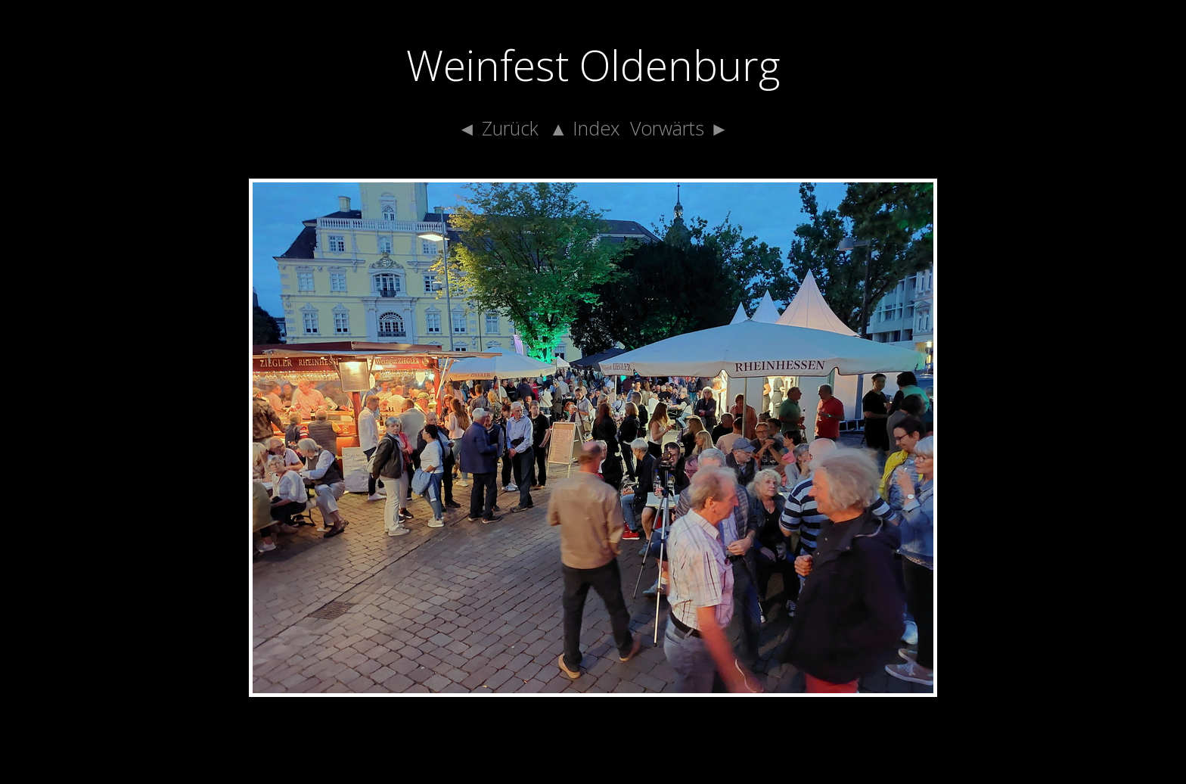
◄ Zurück (498, 128)
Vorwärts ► (679, 128)
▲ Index (584, 128)
